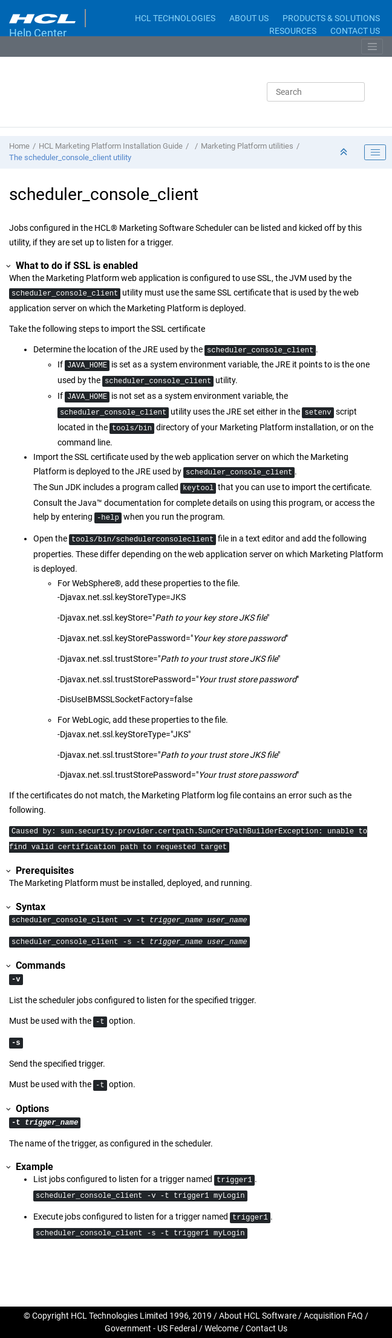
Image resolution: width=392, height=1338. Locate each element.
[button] (9, 266)
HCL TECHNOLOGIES (175, 18)
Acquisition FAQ (333, 1315)
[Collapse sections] (345, 152)
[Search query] (316, 92)
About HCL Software (257, 1315)
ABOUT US (249, 18)
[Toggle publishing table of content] (375, 152)
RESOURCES (292, 31)
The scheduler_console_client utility (70, 157)
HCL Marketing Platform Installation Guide (111, 145)
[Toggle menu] (372, 46)
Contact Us (266, 1328)
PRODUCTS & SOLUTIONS (331, 18)
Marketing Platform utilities (247, 145)
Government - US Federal (151, 1328)
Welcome (221, 1328)
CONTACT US (355, 31)
